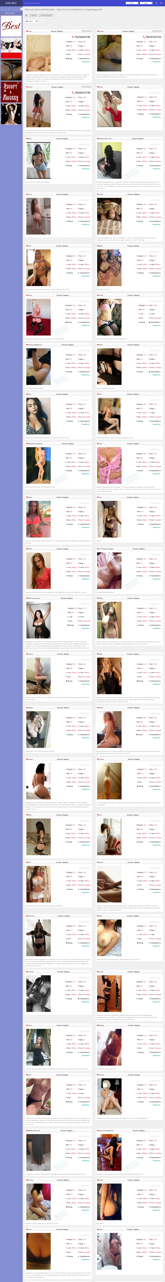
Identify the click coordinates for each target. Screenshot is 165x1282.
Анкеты (29, 21)
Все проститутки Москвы (32, 3)
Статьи (39, 21)
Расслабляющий (46, 15)
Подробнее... (86, 61)
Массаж (33, 15)
